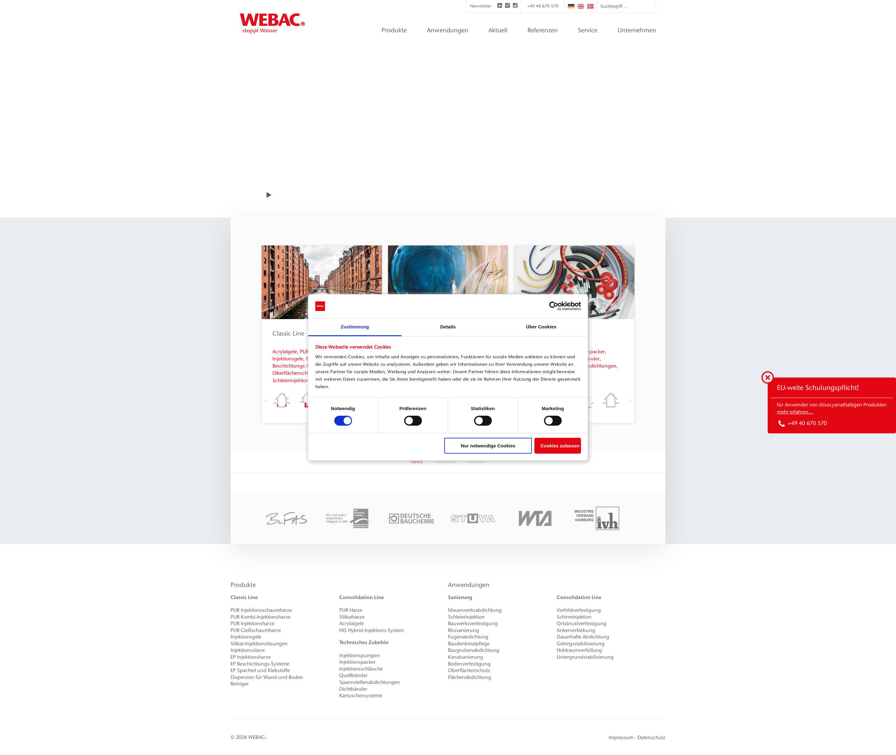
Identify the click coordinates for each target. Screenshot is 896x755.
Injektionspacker (357, 662)
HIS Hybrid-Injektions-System (371, 630)
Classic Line (288, 333)
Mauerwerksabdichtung (475, 610)
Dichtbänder (353, 689)
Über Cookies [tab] (541, 326)
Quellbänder (353, 675)
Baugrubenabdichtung (473, 650)
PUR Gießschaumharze (256, 630)
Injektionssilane (248, 650)
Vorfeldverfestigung (579, 610)
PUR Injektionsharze (252, 623)
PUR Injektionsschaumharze (261, 610)
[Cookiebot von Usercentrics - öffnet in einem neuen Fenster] (554, 306)
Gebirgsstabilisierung (581, 644)
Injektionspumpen (359, 655)
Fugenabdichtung (468, 637)
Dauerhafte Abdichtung (583, 637)
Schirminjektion (574, 617)
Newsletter (480, 6)
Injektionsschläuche (361, 669)
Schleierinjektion (290, 380)
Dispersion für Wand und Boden (267, 677)
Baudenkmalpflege (469, 644)
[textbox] (626, 6)
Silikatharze (351, 617)
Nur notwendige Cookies (488, 445)
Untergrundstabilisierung (585, 657)
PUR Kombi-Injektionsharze (260, 617)
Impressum (621, 737)
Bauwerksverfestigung (473, 623)
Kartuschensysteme (360, 695)
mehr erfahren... (795, 412)
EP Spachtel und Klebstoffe (260, 670)
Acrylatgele (284, 352)
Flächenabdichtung (469, 677)
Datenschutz (651, 737)
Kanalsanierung (465, 657)
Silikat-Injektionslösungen (259, 644)
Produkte (243, 584)
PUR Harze (350, 610)
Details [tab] (448, 326)
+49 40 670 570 (542, 6)
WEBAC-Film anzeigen (312, 195)
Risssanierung (463, 630)
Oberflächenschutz (293, 373)
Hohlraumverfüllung (579, 650)
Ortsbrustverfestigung (581, 623)
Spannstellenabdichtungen (369, 682)
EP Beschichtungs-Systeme (260, 664)
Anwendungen (468, 584)
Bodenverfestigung (469, 664)
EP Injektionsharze (251, 657)
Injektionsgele (287, 359)
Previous (266, 400)
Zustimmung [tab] (355, 326)
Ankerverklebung (576, 630)
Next (629, 400)
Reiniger (240, 684)
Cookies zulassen (560, 445)
